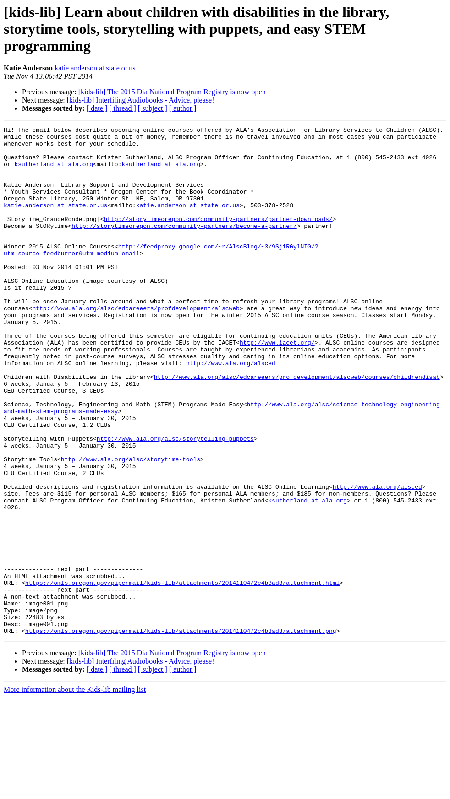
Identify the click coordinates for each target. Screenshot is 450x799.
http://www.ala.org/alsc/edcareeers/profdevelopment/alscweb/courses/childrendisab (297, 427)
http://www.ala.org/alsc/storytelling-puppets (175, 501)
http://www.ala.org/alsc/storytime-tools (130, 526)
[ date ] (97, 108)
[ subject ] (152, 108)
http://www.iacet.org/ (277, 386)
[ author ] (183, 108)
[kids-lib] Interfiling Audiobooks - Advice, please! (140, 100)
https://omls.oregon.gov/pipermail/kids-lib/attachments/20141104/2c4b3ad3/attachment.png (180, 732)
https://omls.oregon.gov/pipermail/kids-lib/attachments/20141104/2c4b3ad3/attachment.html (182, 674)
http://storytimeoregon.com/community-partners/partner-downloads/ (218, 238)
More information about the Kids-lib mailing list (75, 791)
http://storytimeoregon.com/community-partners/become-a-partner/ (183, 246)
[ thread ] (122, 108)
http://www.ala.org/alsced (230, 411)
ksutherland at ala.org (53, 172)
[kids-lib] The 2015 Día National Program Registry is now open (172, 92)
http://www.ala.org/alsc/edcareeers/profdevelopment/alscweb (135, 345)
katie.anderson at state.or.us (95, 68)
